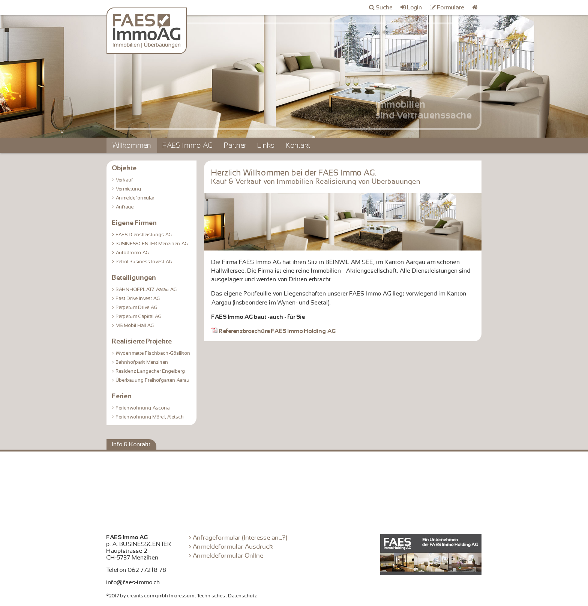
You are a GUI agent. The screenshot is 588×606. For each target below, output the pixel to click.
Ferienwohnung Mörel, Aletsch (150, 417)
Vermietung (128, 189)
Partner (235, 145)
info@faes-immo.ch (133, 582)
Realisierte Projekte (142, 341)
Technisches (211, 595)
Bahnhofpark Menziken (142, 362)
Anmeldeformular (135, 198)
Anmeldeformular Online (228, 555)
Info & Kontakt (131, 444)
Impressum (182, 595)
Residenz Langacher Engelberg (150, 371)
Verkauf (125, 180)
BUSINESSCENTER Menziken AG (152, 243)
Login (414, 7)
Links (266, 145)
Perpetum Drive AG (137, 307)
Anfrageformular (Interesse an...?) (240, 537)
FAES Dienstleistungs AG (144, 234)
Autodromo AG (132, 252)
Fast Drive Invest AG (138, 298)
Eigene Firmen (134, 222)
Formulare (451, 7)
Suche (384, 7)
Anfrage (125, 207)
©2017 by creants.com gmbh (137, 595)
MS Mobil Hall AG (135, 325)
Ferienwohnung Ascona (143, 408)
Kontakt (298, 145)
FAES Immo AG (188, 145)
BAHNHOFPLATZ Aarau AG (146, 289)
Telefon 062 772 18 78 (136, 570)
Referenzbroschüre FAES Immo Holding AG (274, 331)
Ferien (122, 396)
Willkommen (132, 145)
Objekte (124, 168)
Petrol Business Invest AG (144, 261)
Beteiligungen (134, 277)
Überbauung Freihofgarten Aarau (153, 380)
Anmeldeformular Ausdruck (233, 546)
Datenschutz (242, 595)
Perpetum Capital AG (139, 316)
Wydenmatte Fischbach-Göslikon (153, 353)
